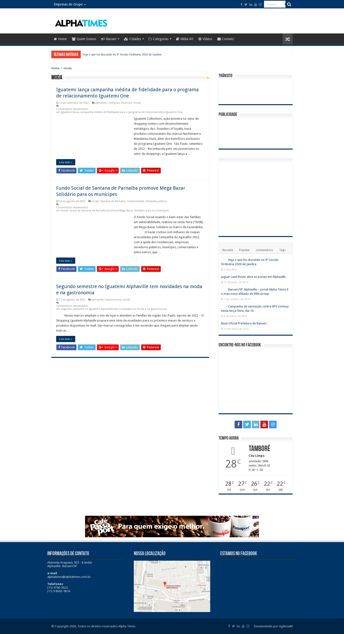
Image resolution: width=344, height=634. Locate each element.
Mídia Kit (184, 39)
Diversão (126, 102)
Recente (227, 250)
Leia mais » (65, 162)
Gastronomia (113, 299)
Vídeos (205, 39)
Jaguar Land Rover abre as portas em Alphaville (253, 277)
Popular (244, 250)
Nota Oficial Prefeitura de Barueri (244, 323)
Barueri (108, 39)
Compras (114, 102)
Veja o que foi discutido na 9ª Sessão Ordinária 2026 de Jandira (122, 54)
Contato (225, 39)
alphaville (101, 102)
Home (60, 39)
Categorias (158, 39)
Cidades (132, 39)
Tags (282, 250)
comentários (264, 250)
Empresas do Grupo (68, 4)
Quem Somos (84, 39)
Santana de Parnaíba (113, 201)
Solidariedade (135, 201)
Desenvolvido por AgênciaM (273, 626)
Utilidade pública (156, 201)
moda (137, 102)
